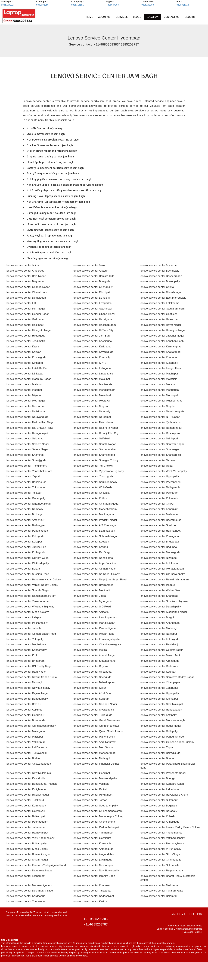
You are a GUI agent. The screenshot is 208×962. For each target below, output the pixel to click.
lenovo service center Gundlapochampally (31, 725)
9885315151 (77, 4)
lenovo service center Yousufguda (93, 476)
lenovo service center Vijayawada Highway (98, 471)
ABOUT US (104, 17)
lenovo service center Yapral (23, 476)
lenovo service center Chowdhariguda (28, 763)
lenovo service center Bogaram (158, 805)
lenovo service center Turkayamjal (26, 752)
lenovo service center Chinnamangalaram (98, 810)
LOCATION (152, 17)
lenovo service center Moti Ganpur (93, 747)
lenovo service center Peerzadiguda (94, 628)
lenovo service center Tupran (157, 747)
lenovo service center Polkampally (26, 843)
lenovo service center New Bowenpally (96, 870)
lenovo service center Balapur (23, 704)
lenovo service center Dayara (90, 666)
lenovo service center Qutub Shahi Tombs (98, 731)
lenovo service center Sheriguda (92, 677)
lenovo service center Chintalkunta (26, 292)
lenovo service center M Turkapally (160, 848)
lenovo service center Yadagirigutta (161, 832)
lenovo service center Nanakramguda (162, 411)
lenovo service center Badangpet (25, 525)
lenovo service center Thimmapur (26, 487)
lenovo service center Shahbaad (159, 595)
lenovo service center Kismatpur (159, 698)
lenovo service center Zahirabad (159, 687)
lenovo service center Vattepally (25, 639)
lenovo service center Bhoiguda (91, 281)
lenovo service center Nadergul (91, 758)
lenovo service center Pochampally (27, 622)
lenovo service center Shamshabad (94, 454)
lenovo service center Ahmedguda (93, 848)
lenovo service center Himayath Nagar (29, 330)
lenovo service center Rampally (24, 509)
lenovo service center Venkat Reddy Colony (32, 584)
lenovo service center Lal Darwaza (26, 747)
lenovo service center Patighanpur (26, 789)
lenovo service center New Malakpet (161, 704)
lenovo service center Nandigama (93, 557)
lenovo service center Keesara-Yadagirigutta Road (36, 865)
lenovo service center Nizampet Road (28, 503)
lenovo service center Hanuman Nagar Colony (33, 579)
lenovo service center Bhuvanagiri (160, 541)
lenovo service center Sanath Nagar (94, 444)
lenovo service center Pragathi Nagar (95, 519)
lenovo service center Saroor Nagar (27, 449)
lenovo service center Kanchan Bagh (162, 341)
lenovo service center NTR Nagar (160, 416)
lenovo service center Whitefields (92, 487)
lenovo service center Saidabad (24, 438)
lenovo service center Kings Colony (27, 848)
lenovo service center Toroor (90, 800)
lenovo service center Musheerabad (161, 400)
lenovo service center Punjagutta (159, 536)
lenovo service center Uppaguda (92, 671)
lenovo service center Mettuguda (159, 389)
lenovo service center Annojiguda (159, 821)
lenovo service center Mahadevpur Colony (98, 816)
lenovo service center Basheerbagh (161, 276)
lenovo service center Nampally (91, 411)
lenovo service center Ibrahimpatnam (95, 617)
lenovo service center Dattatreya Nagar (29, 870)
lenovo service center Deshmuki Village (29, 890)
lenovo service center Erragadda (92, 303)
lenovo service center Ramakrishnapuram (164, 579)
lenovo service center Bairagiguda (160, 752)
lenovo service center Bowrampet (93, 584)
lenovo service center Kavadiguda (93, 351)
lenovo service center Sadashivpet (93, 896)
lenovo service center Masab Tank (160, 655)
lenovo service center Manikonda (92, 384)
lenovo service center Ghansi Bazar (94, 314)
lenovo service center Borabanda (25, 720)
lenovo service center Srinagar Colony (95, 460)
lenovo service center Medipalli (91, 590)
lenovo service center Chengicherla (94, 821)
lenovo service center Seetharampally (95, 805)
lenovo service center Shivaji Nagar (27, 859)
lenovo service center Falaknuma (159, 303)
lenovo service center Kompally (91, 357)
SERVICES (122, 17)
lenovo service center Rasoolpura (160, 433)
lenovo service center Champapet (160, 682)
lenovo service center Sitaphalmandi (94, 660)
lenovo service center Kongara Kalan (162, 783)
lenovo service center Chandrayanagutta (97, 644)
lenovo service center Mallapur (24, 384)
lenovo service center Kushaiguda (26, 357)
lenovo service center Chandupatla (160, 859)
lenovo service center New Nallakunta (28, 773)
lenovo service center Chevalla (91, 492)
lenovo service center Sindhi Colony (27, 611)
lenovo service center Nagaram (91, 406)
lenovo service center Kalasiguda (159, 639)
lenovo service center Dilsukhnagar (161, 292)
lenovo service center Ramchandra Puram (31, 595)
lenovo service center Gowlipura (92, 837)
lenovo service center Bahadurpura (94, 682)
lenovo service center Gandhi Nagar (27, 314)
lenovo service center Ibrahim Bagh (94, 875)
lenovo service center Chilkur (157, 503)
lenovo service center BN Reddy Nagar (29, 666)
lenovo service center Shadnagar (159, 449)
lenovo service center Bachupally (159, 270)
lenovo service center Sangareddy (26, 649)
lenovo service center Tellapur (24, 492)
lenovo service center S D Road (92, 606)
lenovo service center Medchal (158, 384)
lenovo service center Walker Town (160, 590)
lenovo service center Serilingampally (95, 482)
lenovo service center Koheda (157, 816)
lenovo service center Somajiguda (26, 460)
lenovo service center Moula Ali (91, 400)
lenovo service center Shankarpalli (160, 454)
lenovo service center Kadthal (90, 901)
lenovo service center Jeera (89, 595)
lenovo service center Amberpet (158, 265)
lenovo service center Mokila (90, 649)
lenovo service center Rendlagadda (161, 709)
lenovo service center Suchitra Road (27, 574)
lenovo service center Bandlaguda (26, 482)
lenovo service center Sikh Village (160, 854)
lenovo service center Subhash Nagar (95, 536)
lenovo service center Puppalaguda (27, 530)
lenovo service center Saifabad (91, 438)
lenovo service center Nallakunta (25, 411)
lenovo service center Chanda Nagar (28, 286)
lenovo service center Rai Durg (91, 552)
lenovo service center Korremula (92, 843)
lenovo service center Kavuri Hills (26, 778)
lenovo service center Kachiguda (92, 341)
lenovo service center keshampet (25, 875)
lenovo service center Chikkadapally (27, 563)
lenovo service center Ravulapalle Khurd (164, 794)
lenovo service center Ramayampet (27, 832)
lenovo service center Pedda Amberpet (96, 827)
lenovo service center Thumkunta (26, 901)
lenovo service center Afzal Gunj (92, 693)
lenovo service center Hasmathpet (160, 530)
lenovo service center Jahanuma (25, 827)
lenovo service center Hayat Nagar (160, 324)
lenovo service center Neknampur (93, 865)
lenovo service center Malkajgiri (158, 378)
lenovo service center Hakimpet (24, 324)
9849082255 (42, 4)
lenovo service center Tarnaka (158, 460)
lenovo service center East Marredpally (163, 297)
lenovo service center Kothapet (24, 362)
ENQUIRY (190, 17)
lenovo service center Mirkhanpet (92, 794)
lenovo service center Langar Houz (160, 368)
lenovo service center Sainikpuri (159, 438)
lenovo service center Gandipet (91, 773)
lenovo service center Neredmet (92, 416)
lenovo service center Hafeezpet (159, 319)
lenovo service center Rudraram (159, 666)
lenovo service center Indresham (159, 789)
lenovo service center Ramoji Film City (96, 433)
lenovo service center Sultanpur (158, 800)
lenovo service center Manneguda (160, 552)
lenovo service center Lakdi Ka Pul (26, 368)
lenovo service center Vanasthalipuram (29, 471)
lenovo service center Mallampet (159, 514)
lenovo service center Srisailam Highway (164, 601)
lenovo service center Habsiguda (92, 319)
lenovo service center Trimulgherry (26, 465)
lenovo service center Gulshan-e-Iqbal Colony (167, 742)
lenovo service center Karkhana (92, 346)
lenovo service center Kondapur (159, 357)
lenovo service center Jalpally (23, 628)
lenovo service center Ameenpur (25, 519)
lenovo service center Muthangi (158, 628)
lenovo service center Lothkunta (159, 563)
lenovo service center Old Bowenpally (162, 574)
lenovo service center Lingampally (93, 373)
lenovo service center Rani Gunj (159, 644)
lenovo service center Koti (21, 655)
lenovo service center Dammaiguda (94, 530)
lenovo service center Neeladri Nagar (95, 704)
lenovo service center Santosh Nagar (162, 444)
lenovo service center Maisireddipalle (95, 778)
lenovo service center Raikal (90, 789)
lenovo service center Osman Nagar (94, 568)
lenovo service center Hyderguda (25, 335)
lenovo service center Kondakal (91, 885)
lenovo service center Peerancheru (160, 482)
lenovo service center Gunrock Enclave (96, 725)
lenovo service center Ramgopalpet (27, 433)
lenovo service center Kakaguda (25, 536)
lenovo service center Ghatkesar (159, 314)
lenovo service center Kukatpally (159, 362)
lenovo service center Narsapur (158, 633)
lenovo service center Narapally (158, 810)
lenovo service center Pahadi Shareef (162, 736)
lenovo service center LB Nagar (24, 373)
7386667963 (112, 4)
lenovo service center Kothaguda (25, 552)
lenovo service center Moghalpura (26, 644)
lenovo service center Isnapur (157, 584)
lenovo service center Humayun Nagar (163, 330)
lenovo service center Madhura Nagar (28, 378)
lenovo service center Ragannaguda (161, 870)
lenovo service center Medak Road (93, 633)
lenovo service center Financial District (96, 763)
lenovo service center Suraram (91, 698)
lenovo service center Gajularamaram (162, 308)
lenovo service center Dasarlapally (160, 606)
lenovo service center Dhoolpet (91, 292)
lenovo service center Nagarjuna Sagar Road (100, 579)
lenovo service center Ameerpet (25, 270)
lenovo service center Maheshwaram (95, 509)
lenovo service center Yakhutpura (26, 742)
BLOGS (137, 17)
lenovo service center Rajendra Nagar (95, 427)
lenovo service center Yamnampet (93, 832)
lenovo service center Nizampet (158, 557)
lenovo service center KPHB (89, 362)
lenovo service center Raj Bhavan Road (29, 427)
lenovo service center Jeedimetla (25, 341)
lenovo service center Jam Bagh (92, 335)
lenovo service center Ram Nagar (26, 671)
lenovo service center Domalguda (26, 297)
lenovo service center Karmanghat (160, 346)
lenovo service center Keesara (91, 541)
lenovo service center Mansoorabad (94, 752)
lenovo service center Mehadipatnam (162, 568)
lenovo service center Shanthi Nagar (27, 590)
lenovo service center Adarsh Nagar (94, 655)
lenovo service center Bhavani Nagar (28, 854)
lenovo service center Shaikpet (158, 525)
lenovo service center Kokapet (24, 541)
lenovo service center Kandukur (158, 509)
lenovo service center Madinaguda (93, 514)
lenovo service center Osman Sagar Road (31, 633)
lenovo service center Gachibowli (92, 308)
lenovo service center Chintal (157, 286)
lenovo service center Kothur (90, 498)
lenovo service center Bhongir (157, 778)
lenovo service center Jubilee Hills (26, 546)
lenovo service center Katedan (158, 671)
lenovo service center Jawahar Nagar (162, 335)
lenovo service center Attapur (90, 270)
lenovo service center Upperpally (159, 476)
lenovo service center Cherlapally (92, 286)
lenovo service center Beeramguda (160, 519)
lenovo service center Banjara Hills (93, 276)
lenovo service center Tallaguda (92, 890)
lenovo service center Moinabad (92, 395)
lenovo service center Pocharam (159, 492)
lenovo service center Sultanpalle (159, 865)
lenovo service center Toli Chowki (93, 465)
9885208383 (147, 4)
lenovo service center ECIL (22, 303)
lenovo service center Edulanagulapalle (96, 639)
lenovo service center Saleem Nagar (27, 444)
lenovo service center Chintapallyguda (95, 503)
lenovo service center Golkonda (25, 319)
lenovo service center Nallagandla (160, 487)
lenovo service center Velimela (91, 783)
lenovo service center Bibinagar (24, 514)
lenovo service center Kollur (89, 687)
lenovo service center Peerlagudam (27, 821)
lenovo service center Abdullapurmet (94, 742)
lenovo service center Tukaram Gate (161, 890)
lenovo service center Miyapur (24, 395)
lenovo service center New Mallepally (28, 687)
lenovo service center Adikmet (24, 709)
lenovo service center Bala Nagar (26, 276)
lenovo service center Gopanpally (26, 498)
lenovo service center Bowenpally (160, 281)
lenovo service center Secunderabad (95, 449)
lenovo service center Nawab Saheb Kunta (31, 677)
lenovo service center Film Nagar (25, 308)
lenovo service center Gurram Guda (27, 557)
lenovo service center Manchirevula (94, 736)
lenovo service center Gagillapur (25, 715)
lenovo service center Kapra (22, 346)
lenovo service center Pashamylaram (162, 843)
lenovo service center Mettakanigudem (29, 885)
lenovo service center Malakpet (91, 378)
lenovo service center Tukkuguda (92, 715)
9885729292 (7, 4)
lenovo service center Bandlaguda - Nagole (31, 783)
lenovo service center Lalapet (23, 617)
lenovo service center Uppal (156, 465)
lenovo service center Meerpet (24, 389)
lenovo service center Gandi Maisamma (96, 720)
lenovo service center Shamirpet (25, 454)
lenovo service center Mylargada (92, 601)
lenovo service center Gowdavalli (25, 810)
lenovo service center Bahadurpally (27, 698)
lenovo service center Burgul (157, 617)
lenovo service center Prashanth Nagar (163, 773)
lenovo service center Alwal (89, 265)
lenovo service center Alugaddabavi (94, 854)
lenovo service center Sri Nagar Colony (96, 574)
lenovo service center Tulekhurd (25, 800)
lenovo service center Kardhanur (25, 896)
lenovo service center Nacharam (25, 406)
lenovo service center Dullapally (159, 731)
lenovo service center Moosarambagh (162, 720)
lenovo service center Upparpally (159, 693)
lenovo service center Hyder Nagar (160, 725)
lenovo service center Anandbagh (160, 622)
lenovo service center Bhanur (157, 758)
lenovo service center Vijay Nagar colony (30, 837)
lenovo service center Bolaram (24, 568)
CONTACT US (171, 17)
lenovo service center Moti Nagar (25, 400)
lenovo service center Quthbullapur (160, 422)
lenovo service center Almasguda (159, 660)
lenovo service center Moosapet (159, 395)
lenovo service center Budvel (23, 758)
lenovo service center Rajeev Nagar (27, 693)
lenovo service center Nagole (157, 406)
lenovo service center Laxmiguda (92, 859)
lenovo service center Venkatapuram (28, 601)
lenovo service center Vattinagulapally (162, 837)
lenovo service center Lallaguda (92, 368)
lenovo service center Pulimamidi (159, 498)
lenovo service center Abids (22, 265)
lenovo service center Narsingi (24, 682)
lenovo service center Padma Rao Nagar (30, 422)
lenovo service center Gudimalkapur (161, 649)
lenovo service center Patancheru (93, 422)
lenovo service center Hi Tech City (93, 330)
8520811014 (183, 4)
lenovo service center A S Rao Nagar (95, 525)
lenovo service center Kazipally (158, 715)
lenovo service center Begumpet (25, 281)
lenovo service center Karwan (23, 351)
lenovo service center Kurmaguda (26, 805)
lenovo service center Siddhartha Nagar (163, 611)
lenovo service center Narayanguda (27, 416)
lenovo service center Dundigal (91, 297)
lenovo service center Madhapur (159, 373)
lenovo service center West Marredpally (163, 471)
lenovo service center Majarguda (25, 731)
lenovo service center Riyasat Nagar (27, 794)
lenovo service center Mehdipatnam (94, 389)
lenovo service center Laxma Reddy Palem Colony (170, 827)
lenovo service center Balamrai (158, 896)
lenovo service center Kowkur (90, 546)
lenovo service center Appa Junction (94, 563)
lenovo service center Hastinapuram (94, 324)
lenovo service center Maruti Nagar (94, 622)
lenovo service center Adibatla (91, 611)
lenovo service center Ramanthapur (161, 427)
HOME (89, 17)
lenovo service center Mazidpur (24, 736)
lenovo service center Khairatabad (160, 351)
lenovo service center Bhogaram (25, 660)
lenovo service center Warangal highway (30, 606)
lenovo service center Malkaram (159, 885)
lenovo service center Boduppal (158, 546)
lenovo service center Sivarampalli (93, 709)
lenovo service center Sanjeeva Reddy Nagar (167, 677)
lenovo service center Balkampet (25, 816)
